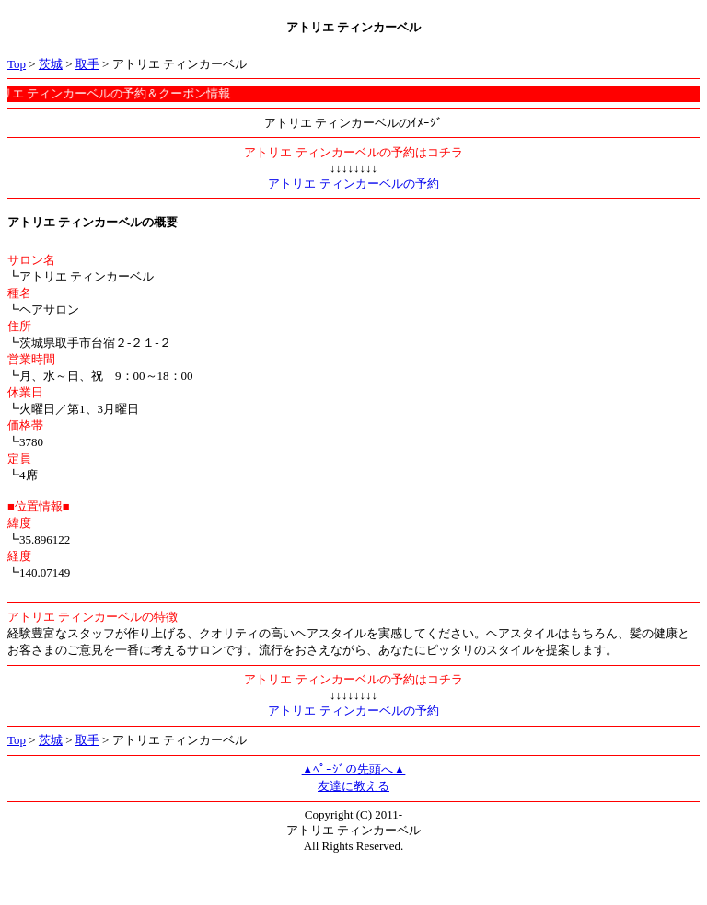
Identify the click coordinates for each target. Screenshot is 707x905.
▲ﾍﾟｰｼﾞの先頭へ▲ (354, 769)
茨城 (51, 64)
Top (16, 64)
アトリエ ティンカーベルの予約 (353, 183)
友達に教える (353, 786)
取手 (87, 64)
